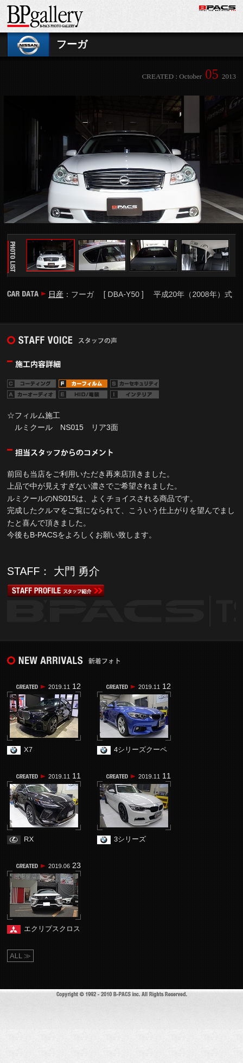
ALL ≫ (20, 956)
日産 (55, 294)
